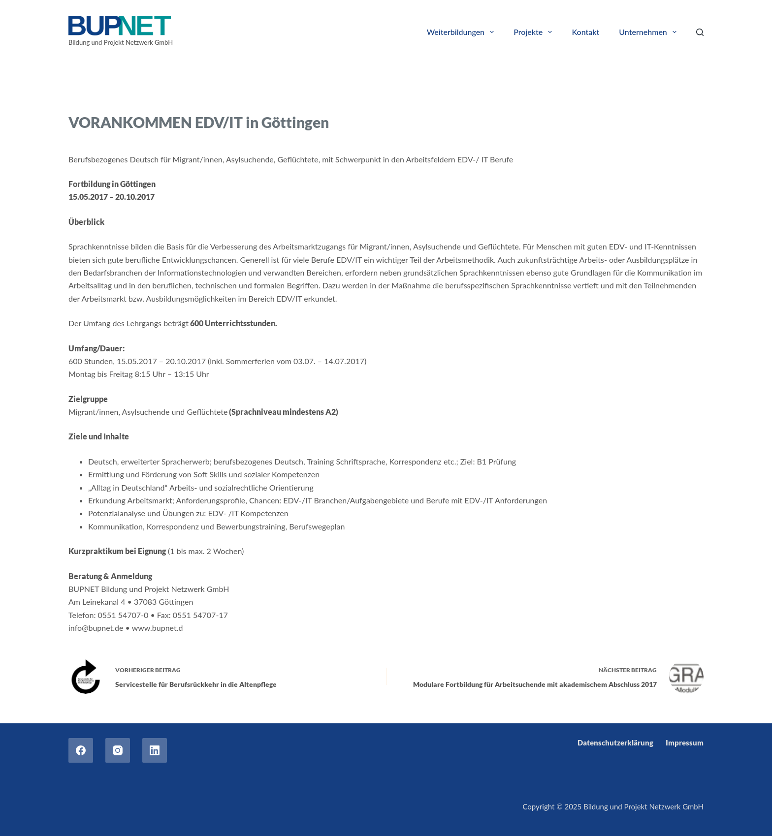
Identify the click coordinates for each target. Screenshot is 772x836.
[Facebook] (80, 750)
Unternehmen (649, 32)
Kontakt (585, 31)
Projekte (535, 32)
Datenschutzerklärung (615, 742)
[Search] (700, 32)
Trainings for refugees (159, 97)
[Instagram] (117, 750)
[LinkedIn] (154, 750)
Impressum (685, 742)
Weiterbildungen (462, 32)
